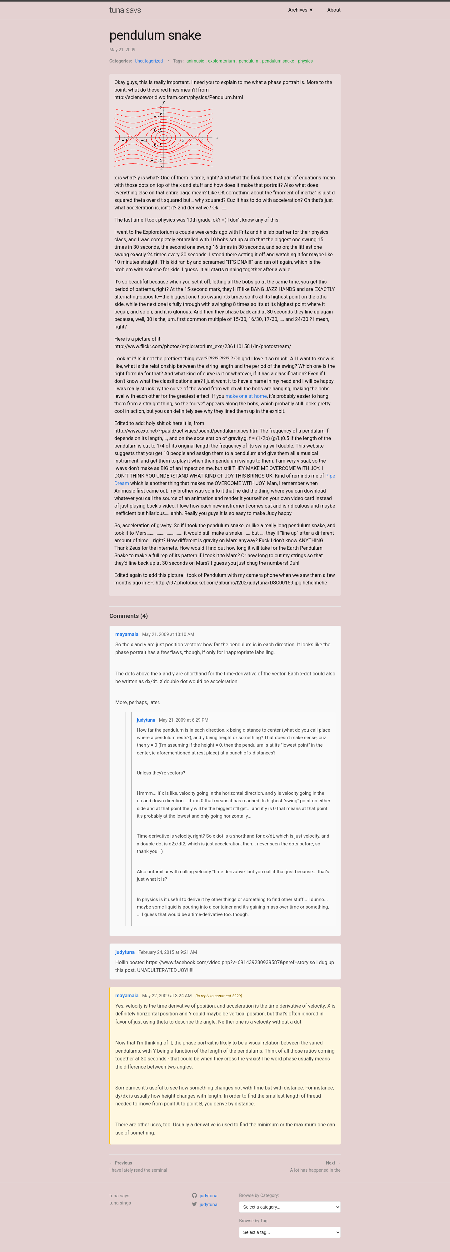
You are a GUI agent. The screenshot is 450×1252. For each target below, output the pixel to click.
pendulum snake (278, 60)
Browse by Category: (259, 1195)
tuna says (125, 10)
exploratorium (221, 60)
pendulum (248, 60)
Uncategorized (149, 60)
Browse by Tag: (253, 1220)
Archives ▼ (300, 10)
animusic (195, 60)
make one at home (246, 396)
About (334, 10)
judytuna (146, 720)
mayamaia (126, 634)
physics (305, 60)
